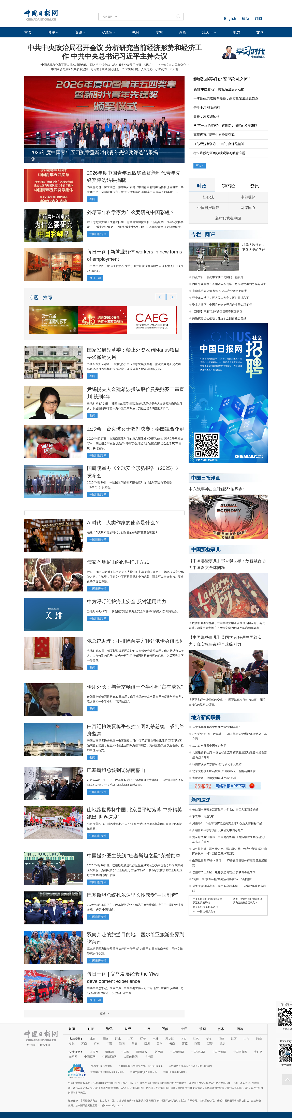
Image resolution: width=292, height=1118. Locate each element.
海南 (122, 1043)
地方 (236, 32)
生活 (146, 1029)
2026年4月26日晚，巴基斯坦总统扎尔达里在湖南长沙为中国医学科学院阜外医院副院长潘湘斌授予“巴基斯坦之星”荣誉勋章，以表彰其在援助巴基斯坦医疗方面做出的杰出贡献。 (135, 870)
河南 (259, 1038)
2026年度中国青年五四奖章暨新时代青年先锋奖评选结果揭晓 (94, 156)
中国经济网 (198, 1051)
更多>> (104, 1013)
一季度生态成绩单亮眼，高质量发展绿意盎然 (225, 98)
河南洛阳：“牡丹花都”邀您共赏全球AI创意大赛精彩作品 (227, 823)
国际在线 (141, 1051)
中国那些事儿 (205, 549)
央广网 (258, 1051)
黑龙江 (169, 1038)
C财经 (107, 32)
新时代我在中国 (228, 218)
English (230, 19)
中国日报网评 (208, 208)
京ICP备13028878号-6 (175, 1072)
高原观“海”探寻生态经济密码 (214, 135)
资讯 (78, 32)
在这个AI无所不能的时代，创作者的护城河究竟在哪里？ (122, 532)
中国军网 (90, 1056)
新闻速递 (201, 800)
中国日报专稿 (97, 234)
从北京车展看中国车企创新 (209, 745)
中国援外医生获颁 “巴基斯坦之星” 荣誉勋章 (133, 855)
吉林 (155, 1038)
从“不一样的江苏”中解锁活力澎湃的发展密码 (225, 125)
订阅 (258, 19)
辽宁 (143, 1038)
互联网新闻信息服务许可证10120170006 (140, 1066)
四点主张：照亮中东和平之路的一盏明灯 (217, 277)
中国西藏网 (240, 1051)
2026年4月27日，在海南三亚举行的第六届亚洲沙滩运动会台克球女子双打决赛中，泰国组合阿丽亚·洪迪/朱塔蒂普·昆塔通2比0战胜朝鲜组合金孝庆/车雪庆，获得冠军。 (135, 443)
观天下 (207, 32)
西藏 (185, 1043)
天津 (105, 1038)
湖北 (71, 1043)
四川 (147, 1043)
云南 (172, 1043)
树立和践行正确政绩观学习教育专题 (219, 153)
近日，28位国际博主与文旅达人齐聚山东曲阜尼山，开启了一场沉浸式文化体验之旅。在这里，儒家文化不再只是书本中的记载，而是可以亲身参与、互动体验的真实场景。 (135, 576)
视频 (136, 32)
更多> (199, 165)
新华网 (109, 1051)
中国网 (125, 1051)
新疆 (210, 1043)
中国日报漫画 (205, 478)
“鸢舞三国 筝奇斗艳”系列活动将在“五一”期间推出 (223, 879)
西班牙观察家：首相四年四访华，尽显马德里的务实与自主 (229, 284)
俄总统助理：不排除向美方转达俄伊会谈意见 (135, 641)
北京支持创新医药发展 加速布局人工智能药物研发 (224, 771)
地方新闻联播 (205, 717)
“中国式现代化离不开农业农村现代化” (64, 64)
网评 (210, 234)
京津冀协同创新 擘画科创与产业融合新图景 (219, 290)
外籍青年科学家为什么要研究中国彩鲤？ (131, 212)
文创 (260, 32)
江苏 (196, 1038)
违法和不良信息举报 (101, 1066)
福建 (221, 1038)
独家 (221, 1029)
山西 (130, 1038)
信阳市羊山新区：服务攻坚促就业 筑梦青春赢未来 (224, 872)
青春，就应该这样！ (208, 116)
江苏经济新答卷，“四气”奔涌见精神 (218, 144)
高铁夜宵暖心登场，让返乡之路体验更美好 (219, 318)
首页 (28, 32)
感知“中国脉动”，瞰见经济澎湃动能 (218, 89)
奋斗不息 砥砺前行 (206, 107)
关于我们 (31, 1045)
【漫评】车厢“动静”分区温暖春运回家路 (217, 311)
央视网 (158, 1051)
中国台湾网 (219, 1051)
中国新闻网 (109, 1056)
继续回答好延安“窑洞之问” (221, 79)
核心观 (208, 197)
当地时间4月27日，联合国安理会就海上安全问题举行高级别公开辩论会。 (133, 611)
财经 (128, 1029)
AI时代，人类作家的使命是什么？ (123, 522)
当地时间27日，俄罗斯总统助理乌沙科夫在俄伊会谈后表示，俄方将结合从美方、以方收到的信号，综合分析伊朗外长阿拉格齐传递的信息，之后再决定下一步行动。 (135, 655)
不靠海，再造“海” (203, 816)
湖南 (84, 1043)
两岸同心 (248, 208)
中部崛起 (248, 197)
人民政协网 (130, 1056)
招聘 (240, 1029)
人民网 (94, 1051)
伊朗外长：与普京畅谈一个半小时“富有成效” (135, 687)
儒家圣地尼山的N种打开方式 (118, 562)
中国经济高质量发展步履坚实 (69, 69)
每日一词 (95, 278)
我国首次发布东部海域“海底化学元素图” (217, 764)
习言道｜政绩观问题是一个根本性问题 (114, 69)
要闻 (92, 199)
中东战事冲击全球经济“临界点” (216, 489)
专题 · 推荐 (41, 297)
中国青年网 (177, 1051)
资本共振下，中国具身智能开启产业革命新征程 (222, 304)
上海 (183, 1038)
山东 (246, 1038)
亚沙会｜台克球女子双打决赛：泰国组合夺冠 (135, 428)
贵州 (159, 1043)
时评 (51, 32)
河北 (118, 1038)
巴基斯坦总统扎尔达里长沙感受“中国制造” (132, 895)
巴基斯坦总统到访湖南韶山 (116, 770)
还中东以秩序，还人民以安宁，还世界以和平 (220, 297)
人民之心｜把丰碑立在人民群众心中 (166, 64)
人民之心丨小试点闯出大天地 (159, 69)
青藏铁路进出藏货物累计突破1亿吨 (214, 778)
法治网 (149, 1056)
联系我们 (45, 1045)
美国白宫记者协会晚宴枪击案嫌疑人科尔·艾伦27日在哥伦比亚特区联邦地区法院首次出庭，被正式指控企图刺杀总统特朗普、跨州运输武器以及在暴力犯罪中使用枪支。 (135, 745)
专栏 (159, 32)
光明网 (73, 1056)
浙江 (208, 1038)
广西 (109, 1043)
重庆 (134, 1043)
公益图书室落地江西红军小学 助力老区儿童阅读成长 (225, 809)
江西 (234, 1038)
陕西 (197, 1043)
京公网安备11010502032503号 (107, 1072)
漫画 (182, 32)
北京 (93, 1038)
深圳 (222, 1043)
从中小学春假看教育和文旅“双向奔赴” (215, 727)
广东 (97, 1043)
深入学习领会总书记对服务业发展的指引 (115, 64)
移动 (245, 19)
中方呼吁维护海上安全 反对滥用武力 (126, 601)
